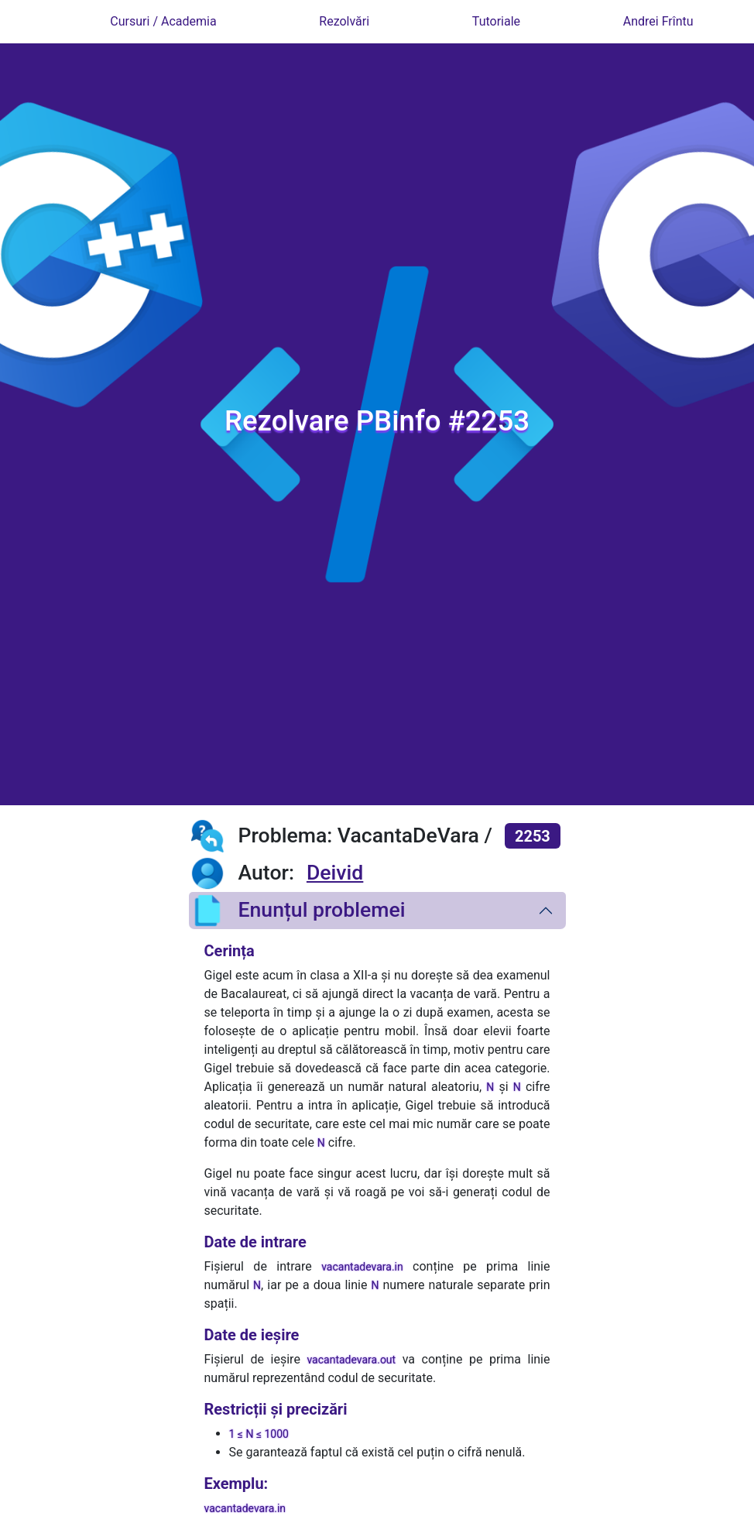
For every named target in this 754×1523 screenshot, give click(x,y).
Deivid (335, 873)
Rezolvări (344, 21)
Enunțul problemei (297, 910)
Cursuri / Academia (163, 21)
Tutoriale (496, 21)
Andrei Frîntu (658, 21)
